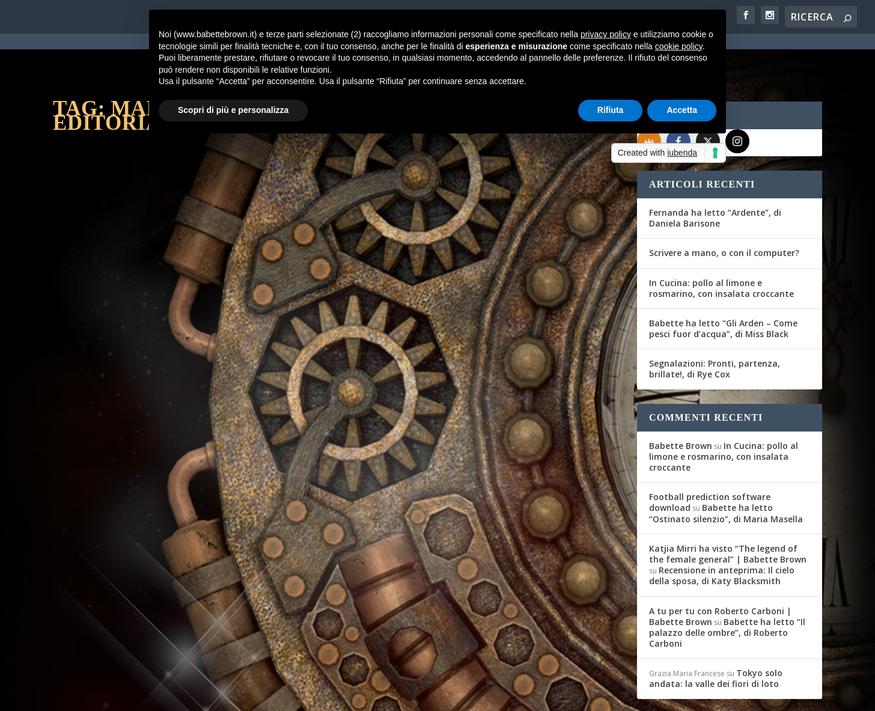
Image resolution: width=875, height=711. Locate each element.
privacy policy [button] (606, 34)
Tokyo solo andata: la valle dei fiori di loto (715, 634)
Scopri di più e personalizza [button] (233, 110)
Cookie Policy (385, 694)
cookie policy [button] (679, 46)
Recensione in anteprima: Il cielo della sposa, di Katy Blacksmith (721, 531)
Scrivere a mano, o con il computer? (724, 209)
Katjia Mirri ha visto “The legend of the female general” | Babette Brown (727, 510)
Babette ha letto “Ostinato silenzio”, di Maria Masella (726, 469)
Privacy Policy (322, 694)
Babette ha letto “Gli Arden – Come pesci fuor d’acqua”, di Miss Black (723, 284)
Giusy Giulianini (99, 381)
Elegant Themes (142, 694)
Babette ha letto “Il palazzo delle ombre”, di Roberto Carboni (727, 588)
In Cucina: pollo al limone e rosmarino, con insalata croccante (721, 244)
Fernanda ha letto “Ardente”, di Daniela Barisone (715, 174)
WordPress (263, 694)
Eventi (194, 381)
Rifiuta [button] (610, 110)
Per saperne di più (116, 448)
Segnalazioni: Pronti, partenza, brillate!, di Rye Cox (714, 325)
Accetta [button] (681, 110)
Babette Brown (680, 401)
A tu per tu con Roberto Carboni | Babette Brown (720, 572)
